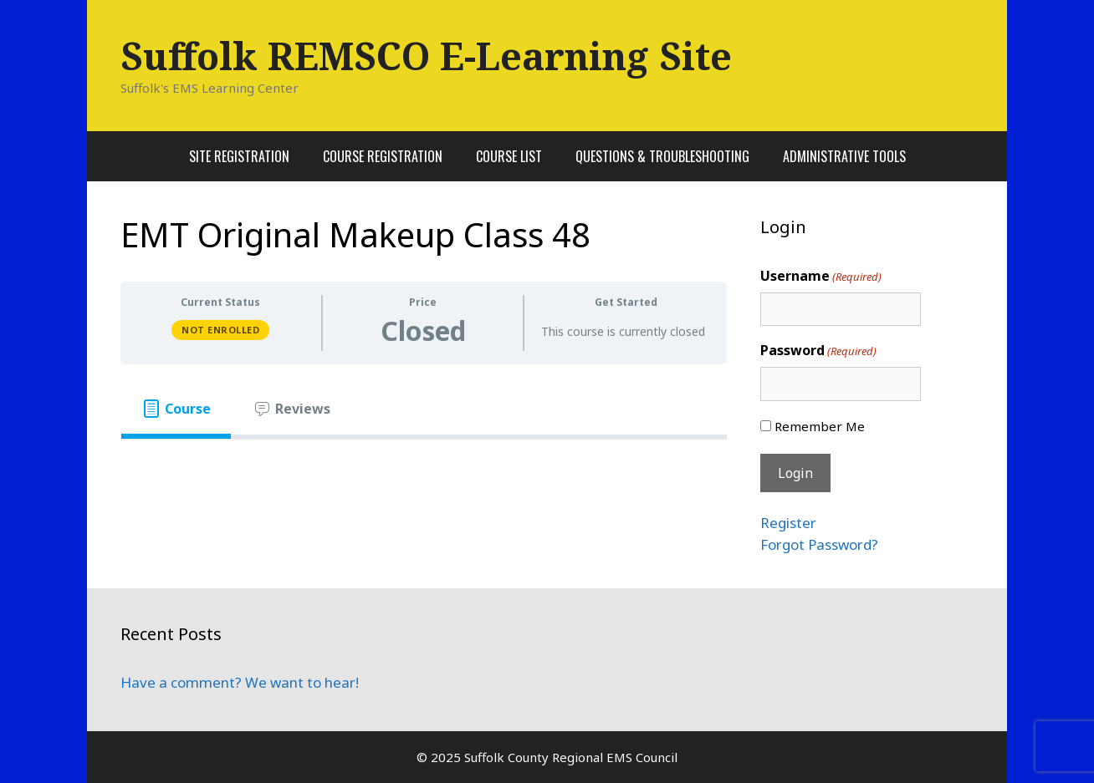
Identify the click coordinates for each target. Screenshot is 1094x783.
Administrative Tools (844, 156)
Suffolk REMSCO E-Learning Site (426, 55)
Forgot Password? (819, 544)
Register (788, 522)
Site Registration (239, 156)
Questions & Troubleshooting (662, 156)
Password (818, 350)
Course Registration (382, 156)
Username (821, 276)
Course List (509, 156)
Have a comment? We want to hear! (239, 682)
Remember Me (819, 426)
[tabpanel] (423, 466)
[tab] (176, 409)
